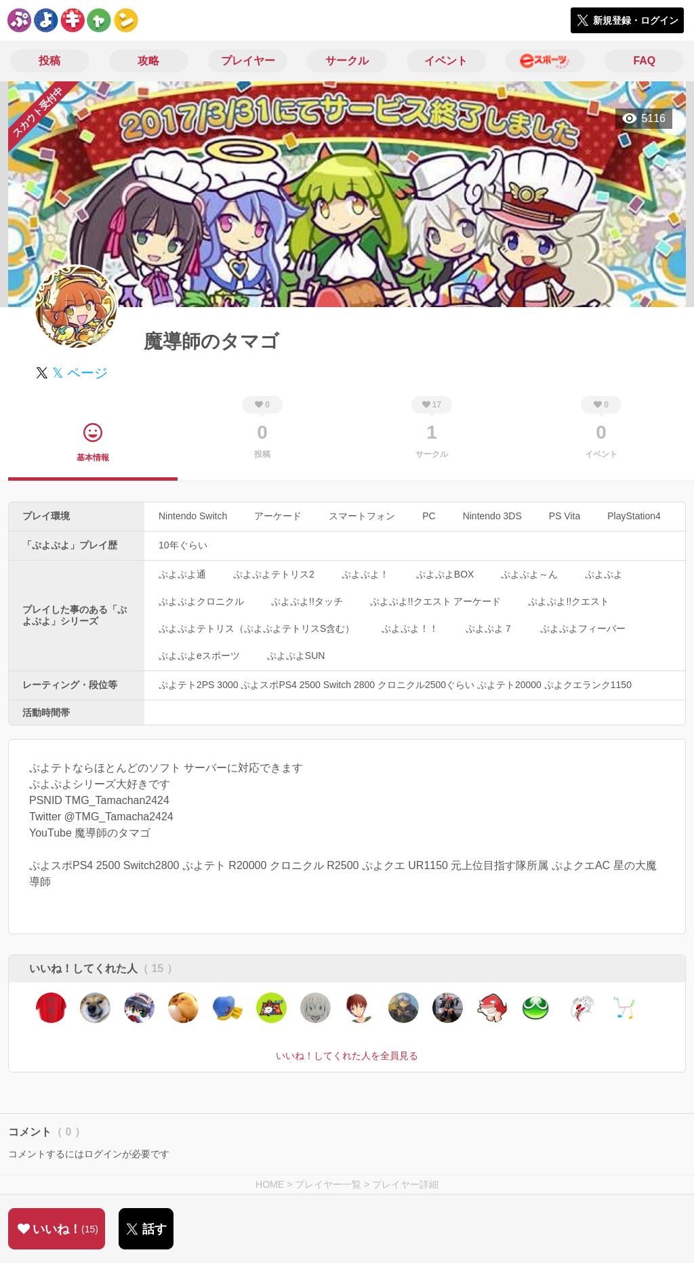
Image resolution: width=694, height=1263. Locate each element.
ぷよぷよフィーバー (583, 628)
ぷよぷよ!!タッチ (307, 601)
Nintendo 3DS (492, 515)
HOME (270, 1184)
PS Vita (564, 515)
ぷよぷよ (604, 574)
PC (428, 515)
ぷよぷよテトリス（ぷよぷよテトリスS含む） (256, 628)
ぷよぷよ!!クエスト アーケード (436, 601)
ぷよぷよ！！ (410, 628)
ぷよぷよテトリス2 (273, 574)
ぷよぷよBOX (445, 574)
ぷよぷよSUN (296, 655)
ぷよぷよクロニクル (201, 601)
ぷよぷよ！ (365, 574)
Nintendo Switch (193, 515)
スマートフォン (362, 515)
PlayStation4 (634, 515)
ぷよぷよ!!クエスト (568, 601)
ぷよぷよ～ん (529, 574)
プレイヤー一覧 (328, 1184)
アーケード (278, 515)
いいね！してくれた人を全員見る (347, 1055)
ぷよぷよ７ (489, 628)
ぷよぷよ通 (182, 574)
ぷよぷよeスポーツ (199, 655)
